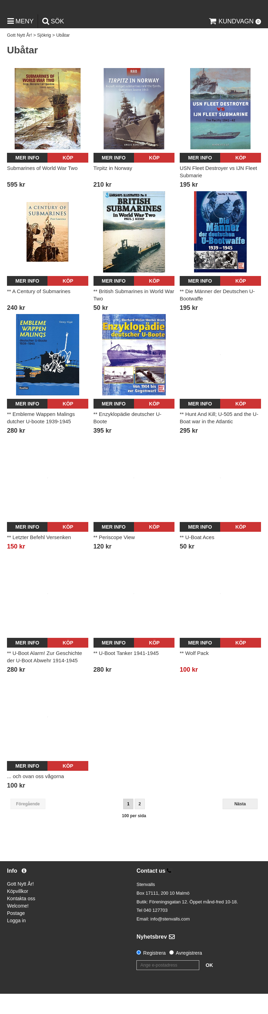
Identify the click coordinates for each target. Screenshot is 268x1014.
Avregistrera (189, 973)
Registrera (154, 973)
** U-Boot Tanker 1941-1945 (126, 673)
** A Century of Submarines (38, 311)
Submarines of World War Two (42, 188)
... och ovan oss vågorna (35, 796)
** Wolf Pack (194, 673)
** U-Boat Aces (197, 558)
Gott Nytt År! (19, 55)
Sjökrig (44, 55)
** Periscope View (114, 558)
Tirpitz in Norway (113, 188)
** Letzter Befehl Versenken (39, 558)
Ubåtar (63, 55)
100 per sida (134, 836)
